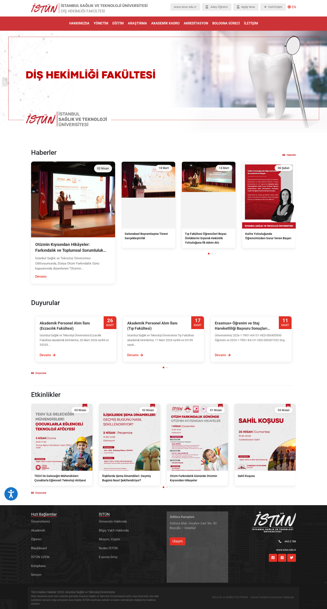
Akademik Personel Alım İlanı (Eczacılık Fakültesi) (65, 326)
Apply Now (246, 7)
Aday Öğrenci (217, 7)
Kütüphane (38, 566)
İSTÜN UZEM (40, 557)
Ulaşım (177, 541)
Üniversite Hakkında (113, 521)
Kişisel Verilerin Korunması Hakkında (272, 597)
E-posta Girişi (108, 557)
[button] (209, 253)
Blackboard (39, 548)
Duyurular (38, 373)
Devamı (41, 276)
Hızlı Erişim (273, 7)
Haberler (289, 155)
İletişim (36, 575)
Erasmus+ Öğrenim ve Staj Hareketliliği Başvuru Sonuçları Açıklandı (241, 326)
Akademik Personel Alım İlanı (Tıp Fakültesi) (152, 326)
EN (292, 7)
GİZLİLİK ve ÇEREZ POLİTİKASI (230, 597)
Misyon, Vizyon (109, 539)
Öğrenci (36, 539)
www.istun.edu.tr (185, 7)
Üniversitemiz (40, 521)
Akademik (38, 530)
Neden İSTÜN (108, 548)
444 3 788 (287, 541)
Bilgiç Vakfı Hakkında (114, 530)
